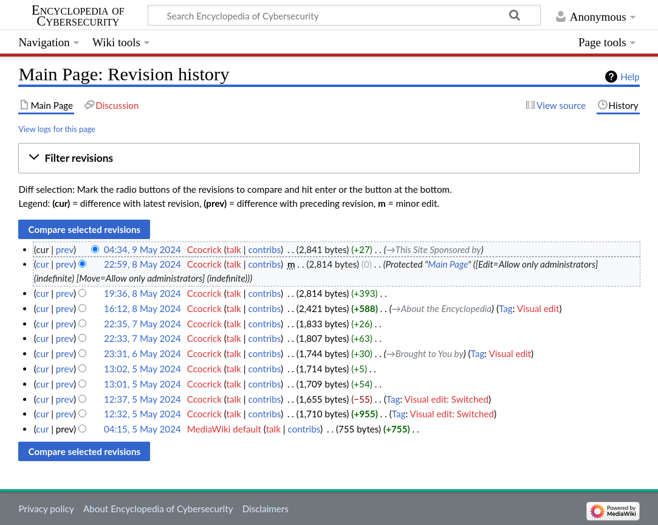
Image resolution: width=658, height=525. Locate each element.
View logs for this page (56, 129)
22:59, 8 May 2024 (142, 264)
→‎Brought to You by (425, 353)
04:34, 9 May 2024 (142, 249)
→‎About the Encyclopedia (442, 308)
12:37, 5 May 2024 (142, 399)
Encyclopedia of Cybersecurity (78, 16)
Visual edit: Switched (447, 399)
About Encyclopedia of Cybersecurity (158, 508)
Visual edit (538, 308)
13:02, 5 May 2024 (142, 368)
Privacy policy (46, 508)
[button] (329, 158)
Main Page (448, 264)
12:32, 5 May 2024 (142, 413)
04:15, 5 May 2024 (142, 428)
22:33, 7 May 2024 (142, 338)
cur (42, 264)
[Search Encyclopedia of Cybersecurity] (344, 15)
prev (65, 249)
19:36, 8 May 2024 (142, 293)
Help (629, 76)
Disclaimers (265, 508)
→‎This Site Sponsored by (433, 249)
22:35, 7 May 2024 (142, 323)
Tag (506, 308)
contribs (264, 249)
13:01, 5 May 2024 (142, 383)
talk (234, 249)
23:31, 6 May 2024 (142, 353)
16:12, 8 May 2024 (142, 308)
